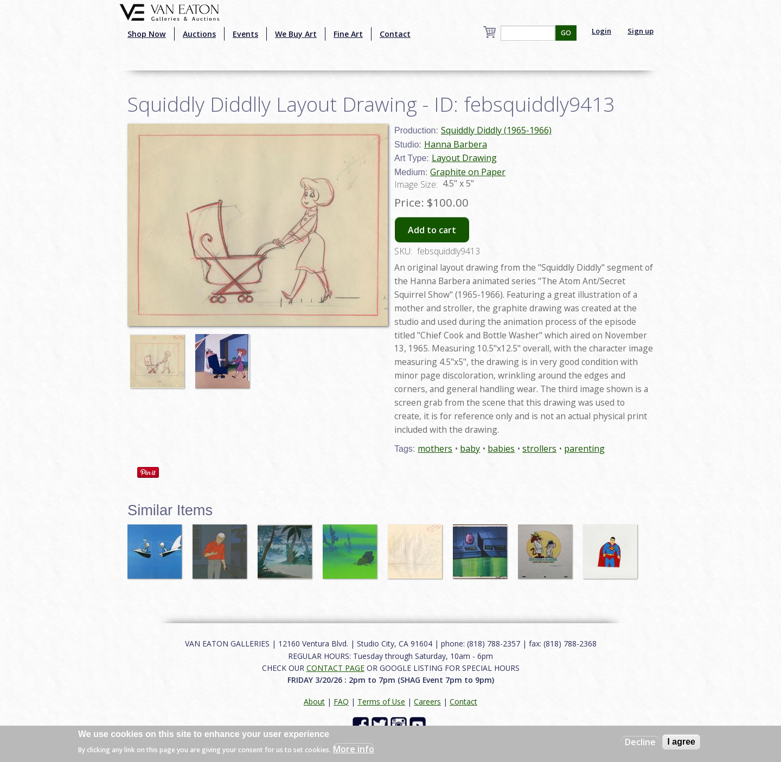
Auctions (199, 34)
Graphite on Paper (467, 172)
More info (353, 749)
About (314, 701)
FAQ (341, 701)
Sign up (641, 31)
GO (566, 32)
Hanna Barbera (455, 144)
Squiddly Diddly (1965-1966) (496, 130)
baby (470, 448)
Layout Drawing (464, 158)
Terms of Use (381, 701)
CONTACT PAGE (335, 668)
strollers (539, 448)
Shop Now (146, 34)
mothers (435, 448)
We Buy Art (296, 34)
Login (601, 31)
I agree (681, 741)
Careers (427, 701)
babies (501, 448)
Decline (640, 742)
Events (245, 34)
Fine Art (348, 34)
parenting (584, 448)
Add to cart (432, 230)
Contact (395, 34)
